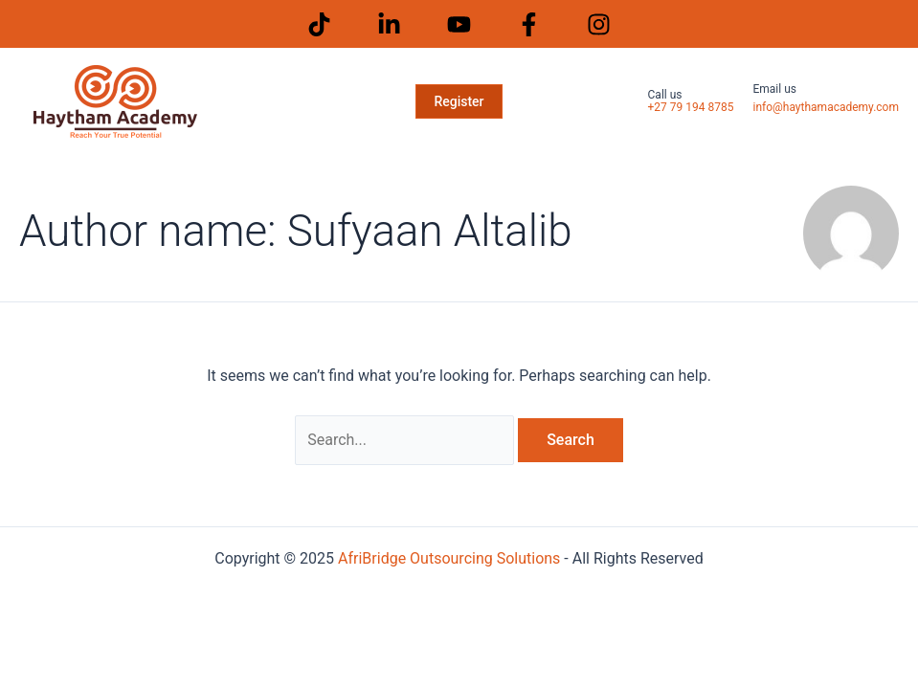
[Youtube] (459, 24)
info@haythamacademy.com (825, 107)
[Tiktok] (319, 24)
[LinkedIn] (389, 24)
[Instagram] (598, 24)
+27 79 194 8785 (691, 107)
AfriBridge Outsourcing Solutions (449, 558)
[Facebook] (528, 24)
